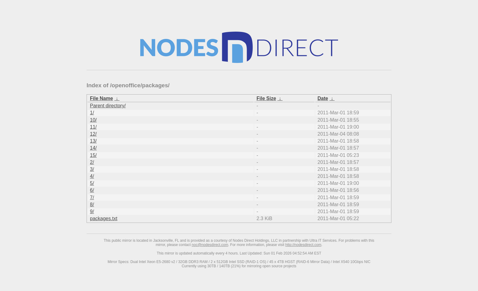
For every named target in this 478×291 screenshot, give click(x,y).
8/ (92, 204)
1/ (92, 112)
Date (323, 98)
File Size (266, 98)
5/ (92, 183)
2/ (92, 162)
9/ (92, 211)
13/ (93, 141)
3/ (92, 169)
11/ (93, 127)
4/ (92, 176)
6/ (92, 190)
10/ (93, 120)
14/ (93, 148)
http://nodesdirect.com (303, 245)
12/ (93, 134)
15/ (93, 155)
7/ (92, 197)
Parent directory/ (108, 105)
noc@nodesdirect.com (210, 245)
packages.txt (103, 218)
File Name (101, 98)
